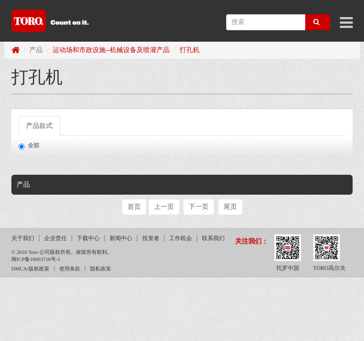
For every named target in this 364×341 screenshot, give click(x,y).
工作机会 (180, 238)
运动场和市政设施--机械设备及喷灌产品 (111, 50)
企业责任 (55, 238)
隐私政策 (100, 268)
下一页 (199, 206)
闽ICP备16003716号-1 (35, 259)
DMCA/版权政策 (30, 268)
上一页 (164, 206)
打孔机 (190, 50)
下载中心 (88, 238)
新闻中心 (120, 238)
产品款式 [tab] (39, 125)
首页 (134, 206)
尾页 (230, 206)
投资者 (150, 238)
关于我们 (22, 238)
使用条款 (69, 268)
